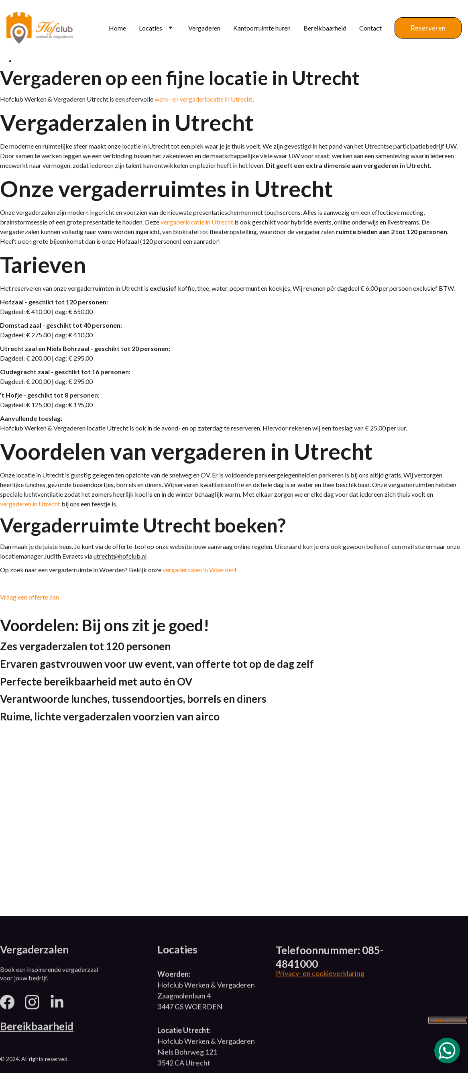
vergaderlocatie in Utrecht (197, 223)
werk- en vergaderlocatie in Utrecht (203, 100)
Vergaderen (204, 28)
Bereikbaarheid (324, 28)
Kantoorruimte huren (262, 28)
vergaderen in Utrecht (30, 505)
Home (117, 28)
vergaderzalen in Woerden (199, 571)
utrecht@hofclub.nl (120, 557)
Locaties (150, 28)
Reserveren (428, 28)
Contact (370, 28)
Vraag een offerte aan (29, 598)
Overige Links (447, 1021)
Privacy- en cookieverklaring (320, 974)
